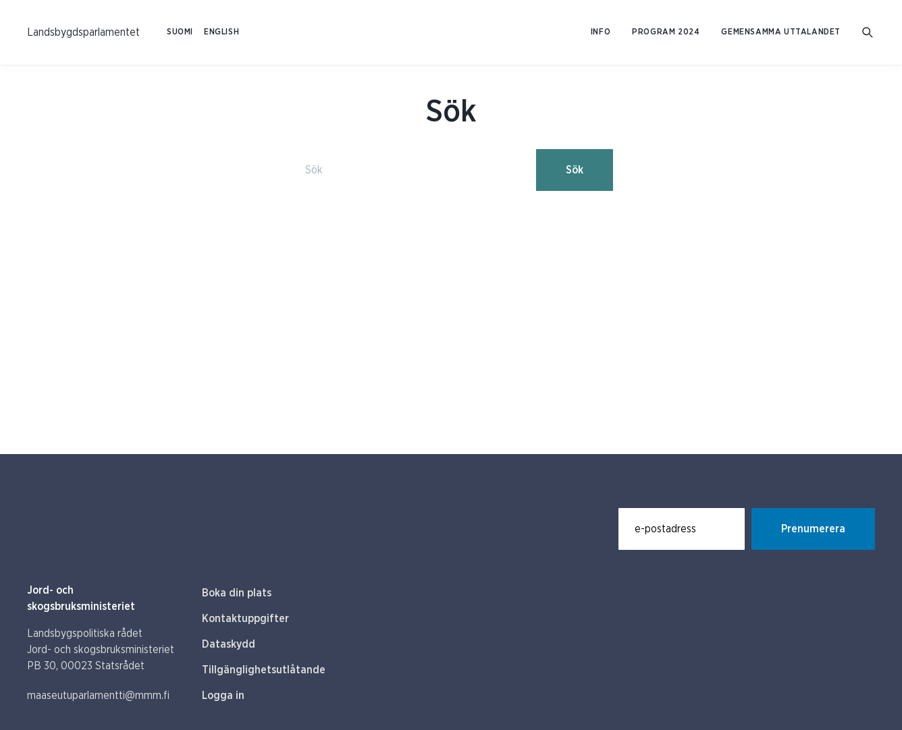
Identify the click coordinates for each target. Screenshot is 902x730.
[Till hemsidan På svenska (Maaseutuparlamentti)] (83, 32)
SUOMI (180, 32)
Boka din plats (236, 593)
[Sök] (409, 170)
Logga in (223, 695)
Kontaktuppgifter (245, 618)
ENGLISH (221, 32)
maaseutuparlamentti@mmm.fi (98, 695)
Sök (574, 170)
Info (600, 32)
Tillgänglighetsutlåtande (263, 670)
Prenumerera (813, 529)
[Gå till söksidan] (868, 32)
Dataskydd (228, 644)
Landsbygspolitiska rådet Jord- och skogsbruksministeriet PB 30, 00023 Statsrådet (100, 649)
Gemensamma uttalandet (781, 32)
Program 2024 (665, 32)
